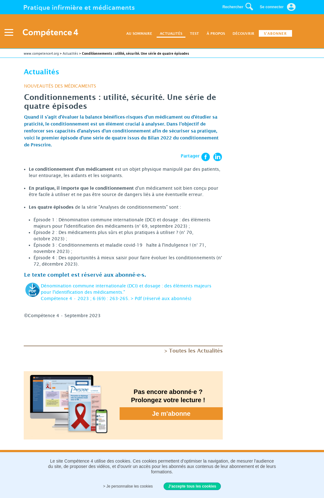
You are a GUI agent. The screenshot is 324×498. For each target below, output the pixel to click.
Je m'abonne (171, 413)
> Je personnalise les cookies (128, 486)
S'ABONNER (275, 33)
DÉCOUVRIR (243, 33)
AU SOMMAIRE (139, 33)
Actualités (70, 53)
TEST (194, 33)
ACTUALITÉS (171, 33)
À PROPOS (216, 33)
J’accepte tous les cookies (192, 486)
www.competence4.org (41, 53)
